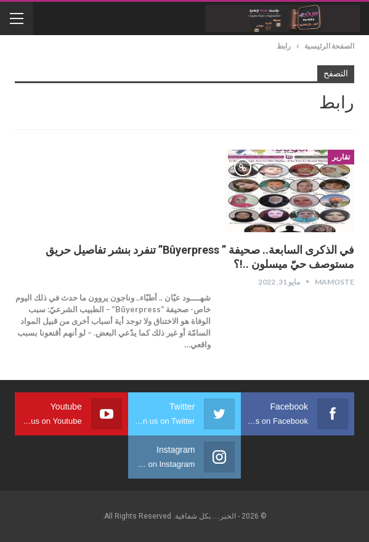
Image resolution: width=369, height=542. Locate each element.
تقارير (341, 157)
